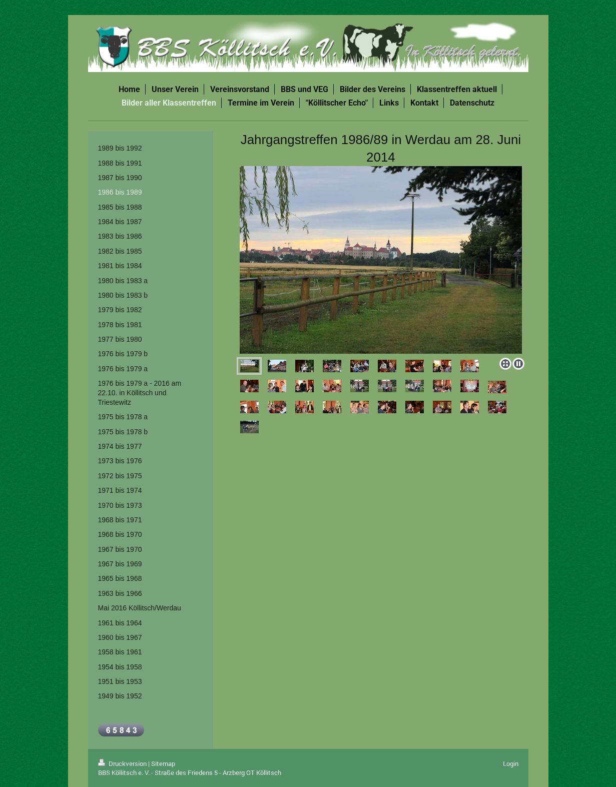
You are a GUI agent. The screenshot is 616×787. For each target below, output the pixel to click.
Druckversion (123, 763)
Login (510, 763)
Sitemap (163, 763)
